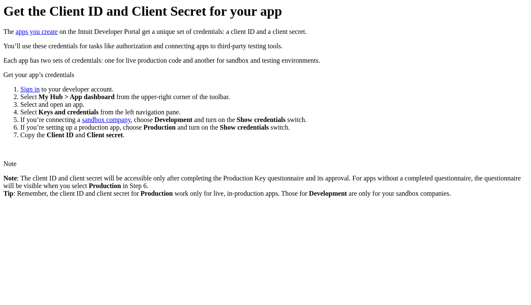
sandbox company (106, 119)
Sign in (30, 89)
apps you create (37, 31)
